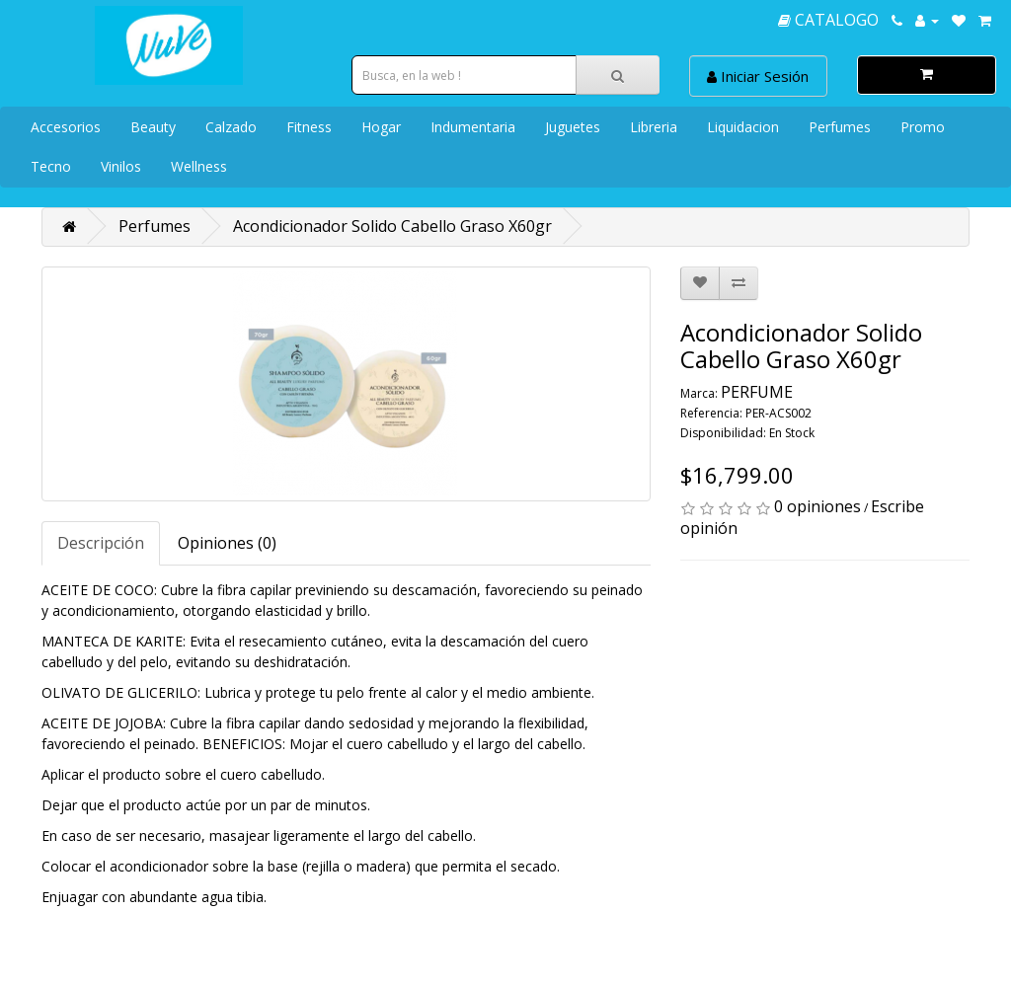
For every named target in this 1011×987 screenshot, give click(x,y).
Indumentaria (472, 126)
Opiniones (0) (227, 543)
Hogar (381, 126)
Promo (922, 126)
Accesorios (66, 126)
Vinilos (121, 166)
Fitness (309, 126)
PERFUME (757, 392)
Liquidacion (743, 126)
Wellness (199, 166)
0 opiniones (817, 506)
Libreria (653, 126)
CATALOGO (828, 20)
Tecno (51, 166)
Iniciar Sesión (758, 76)
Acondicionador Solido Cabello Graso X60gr (392, 226)
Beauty (153, 126)
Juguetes (572, 126)
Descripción (100, 543)
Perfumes (840, 126)
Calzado (231, 126)
